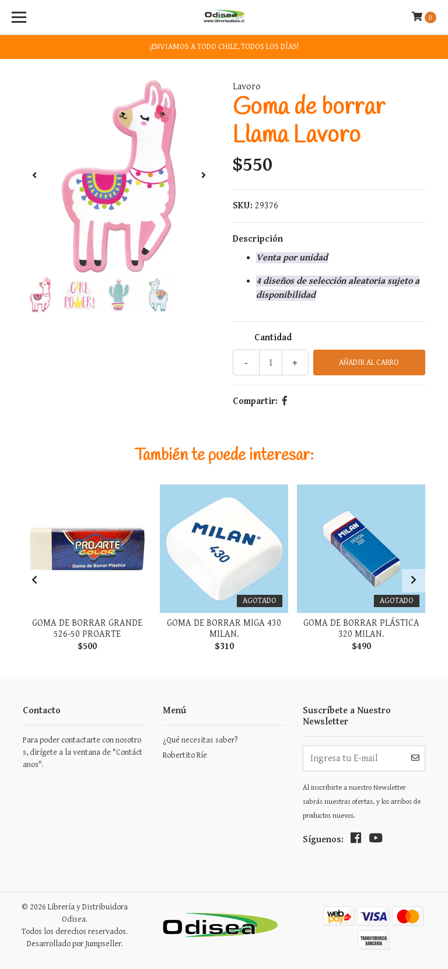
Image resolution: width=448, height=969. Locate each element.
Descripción (258, 239)
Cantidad (273, 337)
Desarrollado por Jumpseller (74, 944)
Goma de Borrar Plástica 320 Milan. (361, 629)
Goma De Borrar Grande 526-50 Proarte (87, 629)
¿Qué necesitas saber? (200, 740)
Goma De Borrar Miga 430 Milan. (224, 629)
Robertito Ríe (185, 755)
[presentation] (34, 176)
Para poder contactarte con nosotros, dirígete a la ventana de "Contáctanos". (82, 752)
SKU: (243, 205)
